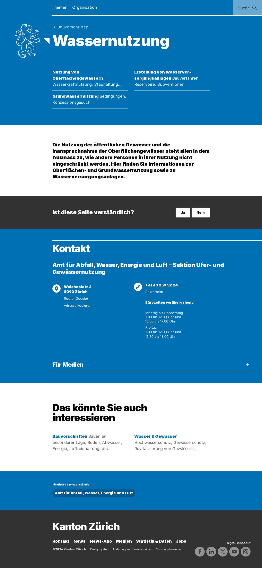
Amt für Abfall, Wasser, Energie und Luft (94, 493)
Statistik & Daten (154, 541)
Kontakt (60, 541)
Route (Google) (76, 298)
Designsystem (99, 549)
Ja (183, 212)
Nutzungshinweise (168, 549)
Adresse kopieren (77, 305)
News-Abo (101, 541)
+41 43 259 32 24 (161, 285)
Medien (124, 541)
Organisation (84, 7)
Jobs (181, 541)
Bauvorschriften (72, 27)
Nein (200, 212)
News (79, 541)
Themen (59, 7)
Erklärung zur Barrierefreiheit (132, 549)
